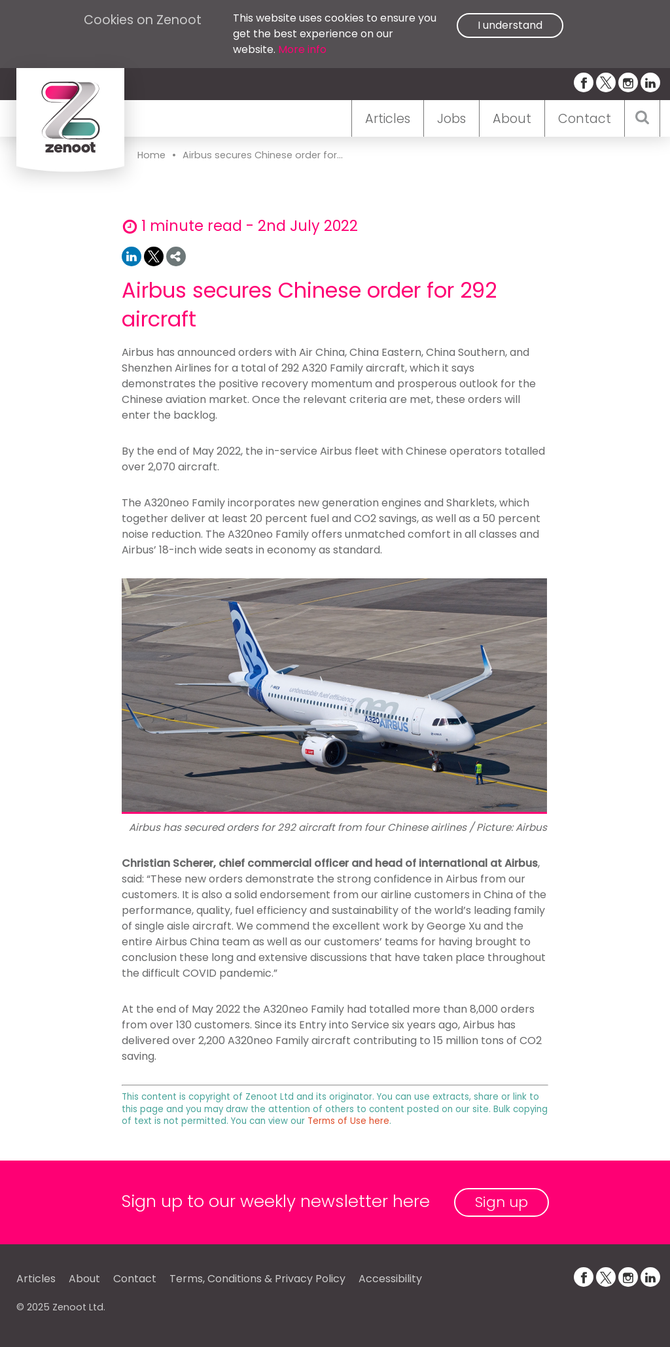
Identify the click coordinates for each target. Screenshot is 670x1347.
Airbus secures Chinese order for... (263, 155)
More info (302, 49)
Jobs (451, 119)
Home (151, 155)
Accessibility (390, 1278)
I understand (510, 25)
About (512, 119)
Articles (387, 119)
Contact (584, 119)
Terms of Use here (348, 1121)
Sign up (501, 1202)
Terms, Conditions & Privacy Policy (257, 1278)
